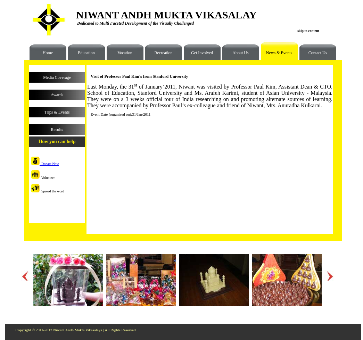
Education (86, 52)
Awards (57, 94)
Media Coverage (57, 77)
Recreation (164, 52)
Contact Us (317, 52)
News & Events (276, 55)
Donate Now (45, 164)
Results (57, 129)
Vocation (124, 52)
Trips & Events (57, 112)
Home (48, 52)
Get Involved (202, 52)
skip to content (308, 31)
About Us (240, 52)
